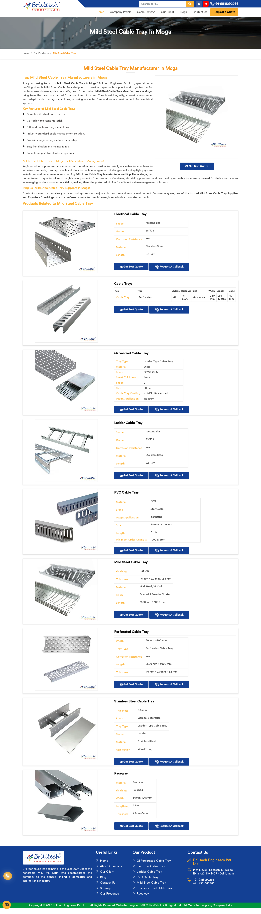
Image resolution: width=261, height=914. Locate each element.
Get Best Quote (131, 266)
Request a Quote (224, 12)
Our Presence (109, 893)
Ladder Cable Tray (149, 871)
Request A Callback (169, 267)
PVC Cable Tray (147, 877)
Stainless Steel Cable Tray (154, 888)
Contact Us (200, 12)
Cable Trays (146, 12)
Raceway (143, 893)
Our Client (167, 12)
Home (100, 12)
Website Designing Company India (210, 905)
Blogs (183, 12)
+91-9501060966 (203, 883)
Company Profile (120, 12)
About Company (111, 866)
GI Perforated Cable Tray (154, 860)
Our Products (41, 53)
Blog (103, 877)
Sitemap (105, 888)
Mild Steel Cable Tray (151, 882)
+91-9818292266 (224, 4)
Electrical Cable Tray (151, 866)
